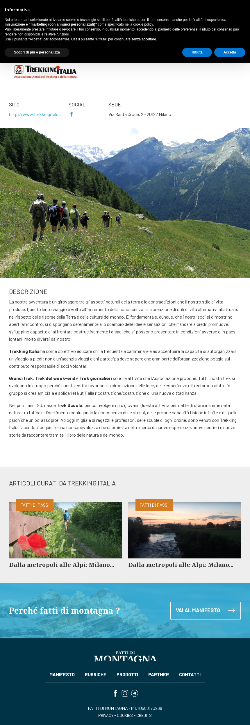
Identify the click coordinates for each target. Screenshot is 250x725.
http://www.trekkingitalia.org (35, 114)
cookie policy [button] (143, 687)
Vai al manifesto (205, 633)
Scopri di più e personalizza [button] (37, 714)
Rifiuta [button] (197, 714)
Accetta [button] (230, 714)
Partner (29, 36)
